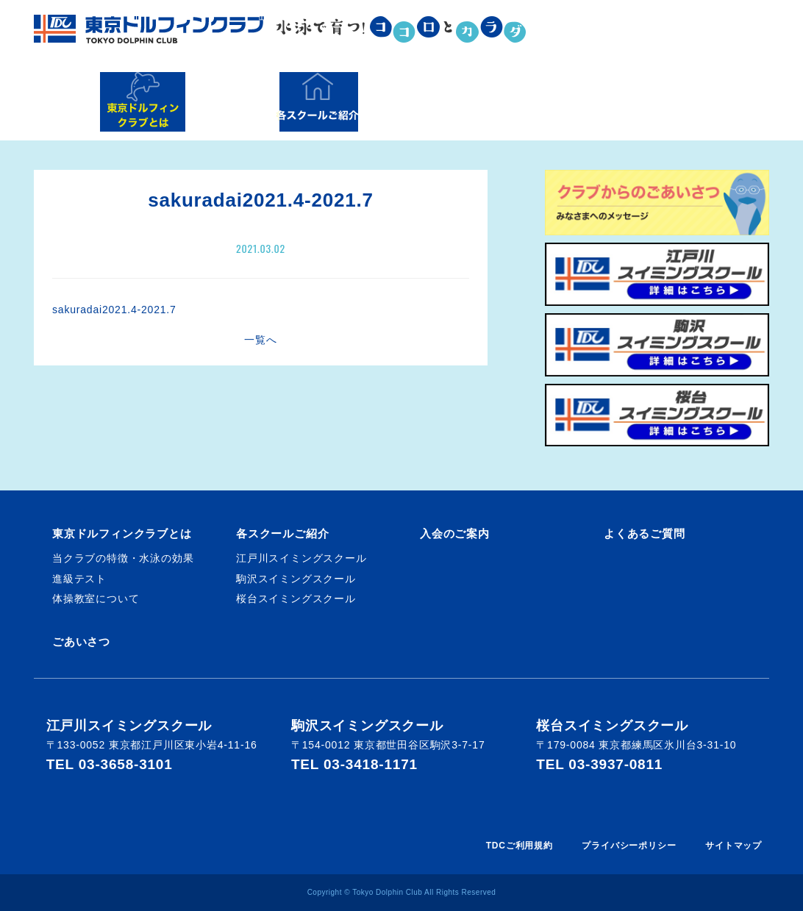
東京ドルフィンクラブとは (142, 102)
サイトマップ (733, 845)
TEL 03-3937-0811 (599, 764)
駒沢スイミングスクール (296, 579)
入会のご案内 (487, 102)
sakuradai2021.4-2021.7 (114, 309)
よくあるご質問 (659, 102)
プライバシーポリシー (629, 845)
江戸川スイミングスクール (301, 558)
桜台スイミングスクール (296, 598)
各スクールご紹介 (317, 102)
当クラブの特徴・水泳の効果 (122, 558)
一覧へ (260, 340)
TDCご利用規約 (519, 845)
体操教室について (95, 598)
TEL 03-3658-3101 (109, 764)
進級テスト (79, 579)
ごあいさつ (81, 641)
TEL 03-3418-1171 (354, 764)
